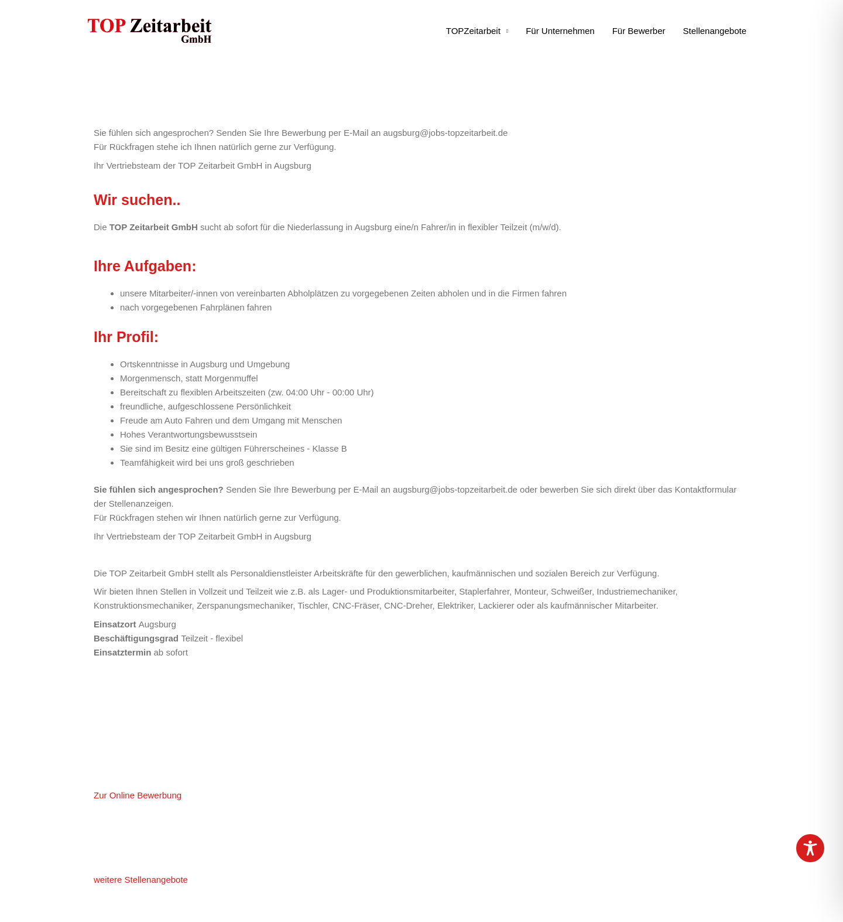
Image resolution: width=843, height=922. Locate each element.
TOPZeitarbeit (473, 31)
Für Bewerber (639, 31)
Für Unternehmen (560, 31)
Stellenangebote (714, 31)
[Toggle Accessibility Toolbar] (810, 848)
